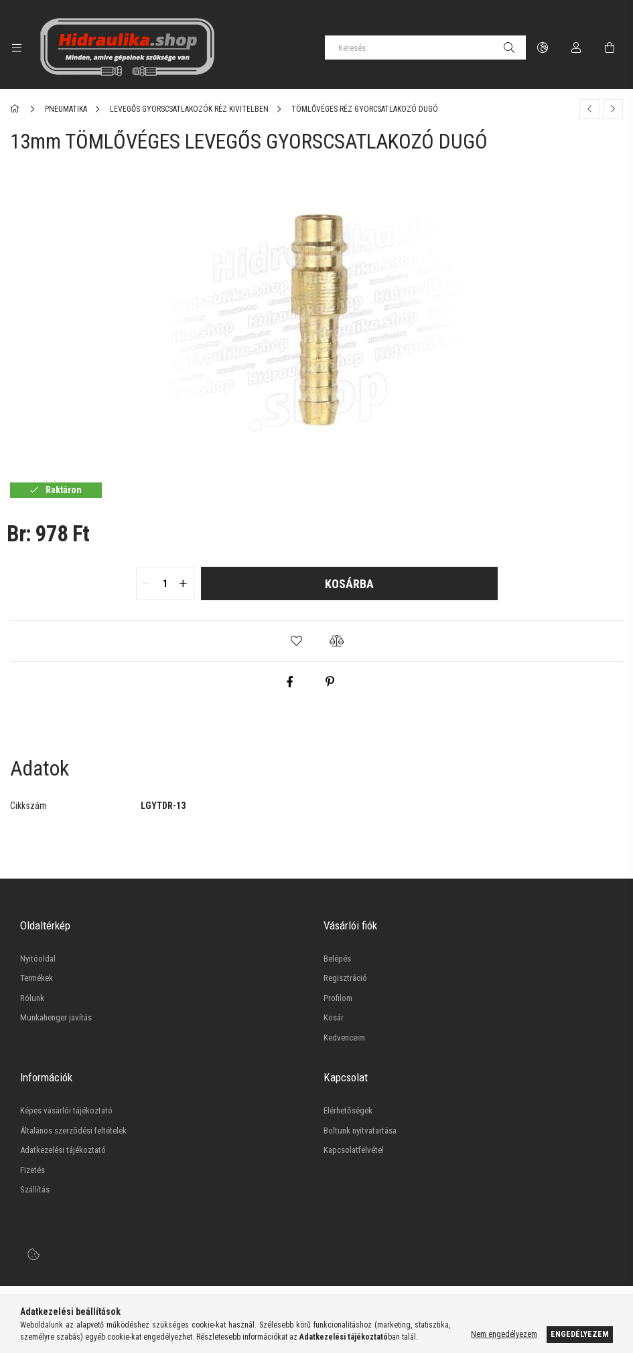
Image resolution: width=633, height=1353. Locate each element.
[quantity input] (165, 583)
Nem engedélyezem (504, 1334)
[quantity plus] (183, 583)
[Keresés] (425, 47)
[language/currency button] (542, 47)
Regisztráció (345, 978)
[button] (296, 641)
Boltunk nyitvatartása (360, 1130)
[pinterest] (329, 682)
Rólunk (32, 998)
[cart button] (609, 47)
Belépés (337, 959)
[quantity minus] (147, 583)
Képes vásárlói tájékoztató (66, 1110)
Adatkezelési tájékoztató (63, 1150)
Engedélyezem (580, 1334)
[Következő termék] (613, 109)
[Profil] (576, 47)
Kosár (334, 1017)
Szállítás (35, 1189)
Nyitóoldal (38, 959)
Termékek (36, 978)
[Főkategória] (17, 109)
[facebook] (289, 682)
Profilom (338, 998)
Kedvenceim (344, 1037)
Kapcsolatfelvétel (354, 1150)
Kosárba (349, 584)
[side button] (16, 47)
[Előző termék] (589, 109)
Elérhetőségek (348, 1110)
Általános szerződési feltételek (73, 1130)
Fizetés (32, 1170)
